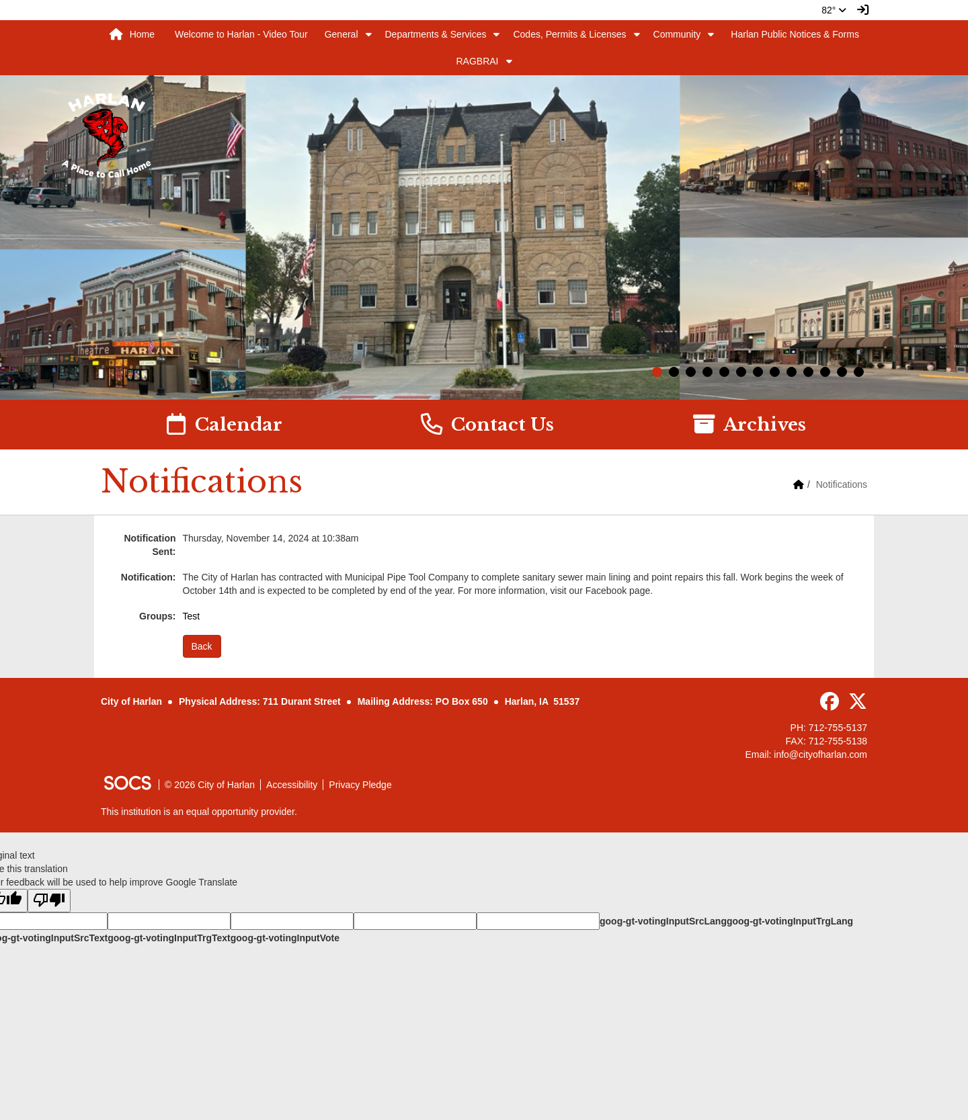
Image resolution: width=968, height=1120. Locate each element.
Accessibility (291, 784)
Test (191, 616)
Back (202, 646)
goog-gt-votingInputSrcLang (663, 921)
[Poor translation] (49, 900)
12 (842, 372)
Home (132, 34)
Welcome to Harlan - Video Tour (241, 34)
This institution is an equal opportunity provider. (199, 811)
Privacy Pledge (360, 784)
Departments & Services (436, 34)
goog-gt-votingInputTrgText (169, 938)
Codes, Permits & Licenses (569, 34)
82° (833, 10)
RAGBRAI (477, 61)
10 (808, 372)
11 (825, 372)
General (341, 34)
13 (859, 372)
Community (677, 34)
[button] (368, 34)
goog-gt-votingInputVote (285, 938)
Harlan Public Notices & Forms (795, 34)
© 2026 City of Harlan (210, 784)
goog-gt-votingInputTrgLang (790, 921)
